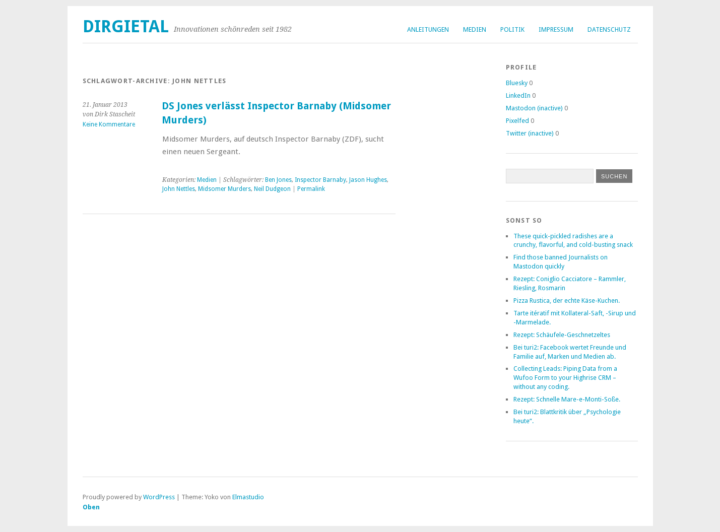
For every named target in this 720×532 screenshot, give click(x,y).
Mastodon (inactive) (534, 108)
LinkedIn (518, 95)
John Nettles (178, 188)
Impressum (556, 29)
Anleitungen (428, 29)
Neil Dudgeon (272, 188)
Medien (474, 29)
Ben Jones (278, 179)
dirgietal (126, 26)
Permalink (311, 188)
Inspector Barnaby (320, 179)
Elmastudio (248, 497)
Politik (512, 29)
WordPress (159, 497)
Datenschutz (609, 29)
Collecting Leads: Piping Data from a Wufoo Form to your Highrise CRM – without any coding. (565, 377)
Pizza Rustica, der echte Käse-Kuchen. (566, 300)
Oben (91, 507)
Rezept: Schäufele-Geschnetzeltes (561, 335)
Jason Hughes (368, 179)
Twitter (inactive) (530, 133)
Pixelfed (517, 120)
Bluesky (517, 83)
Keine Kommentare (109, 124)
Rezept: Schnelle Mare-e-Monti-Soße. (566, 399)
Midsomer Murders (224, 188)
